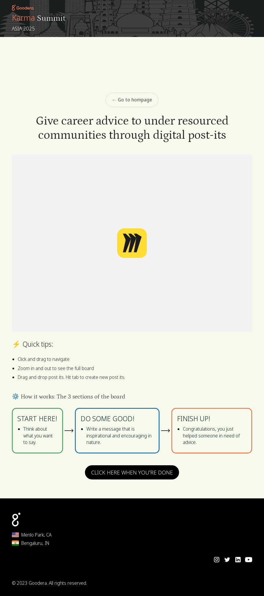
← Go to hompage (132, 99)
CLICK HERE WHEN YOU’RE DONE (132, 472)
